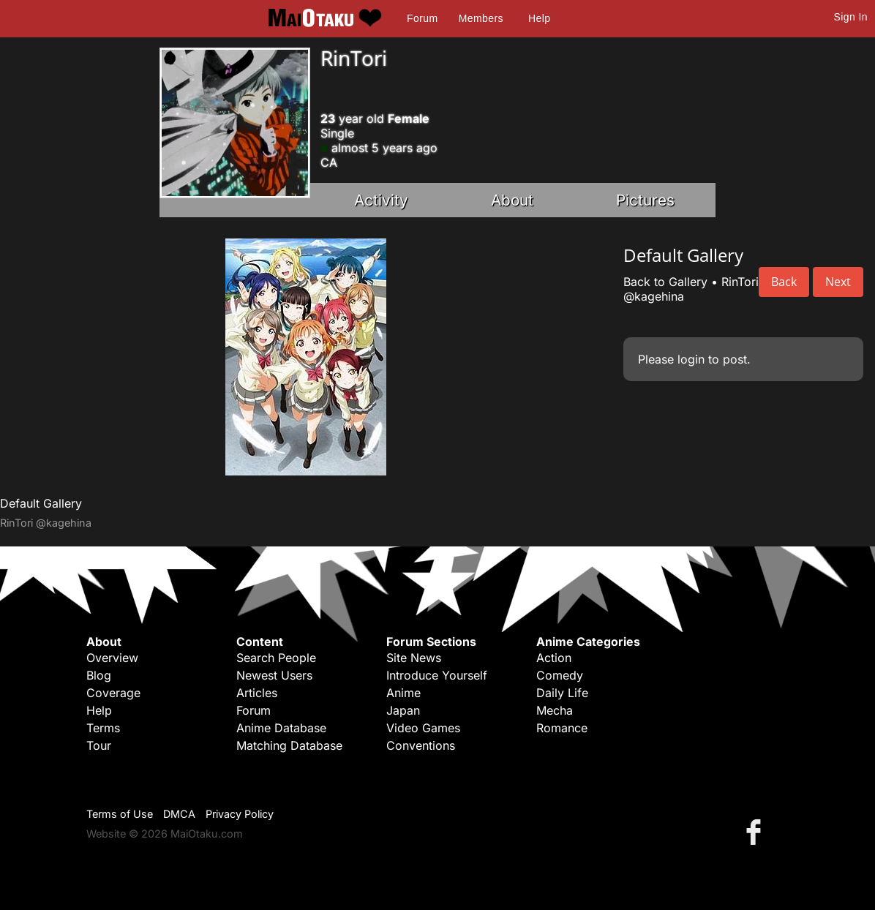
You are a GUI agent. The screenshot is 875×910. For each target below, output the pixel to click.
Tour (98, 745)
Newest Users (274, 675)
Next (838, 282)
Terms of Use (119, 814)
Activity (381, 200)
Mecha (554, 710)
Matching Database (289, 745)
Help (539, 18)
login (691, 359)
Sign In (851, 17)
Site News (413, 657)
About (512, 200)
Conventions (420, 745)
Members (481, 18)
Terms (103, 728)
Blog (98, 675)
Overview (112, 657)
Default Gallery (41, 503)
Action (553, 657)
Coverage (113, 692)
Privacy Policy (240, 814)
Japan (403, 710)
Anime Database (281, 728)
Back (784, 282)
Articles (256, 692)
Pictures (645, 200)
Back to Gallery (665, 281)
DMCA (179, 814)
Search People (276, 657)
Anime (403, 692)
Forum (422, 18)
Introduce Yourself (436, 675)
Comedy (559, 675)
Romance (561, 728)
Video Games (423, 728)
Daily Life (562, 692)
